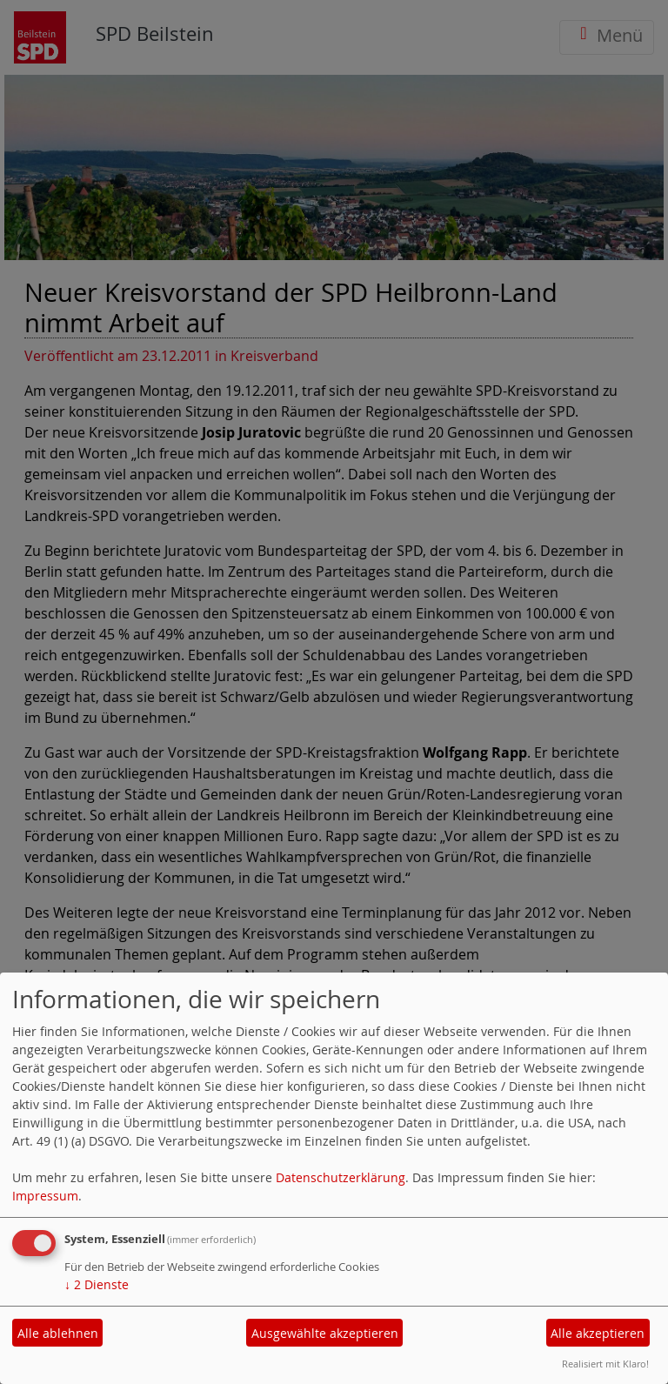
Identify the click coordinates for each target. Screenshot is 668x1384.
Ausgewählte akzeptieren (324, 1333)
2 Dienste (96, 1284)
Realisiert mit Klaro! (605, 1363)
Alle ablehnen (57, 1333)
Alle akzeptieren (598, 1333)
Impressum (45, 1195)
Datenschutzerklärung (340, 1177)
